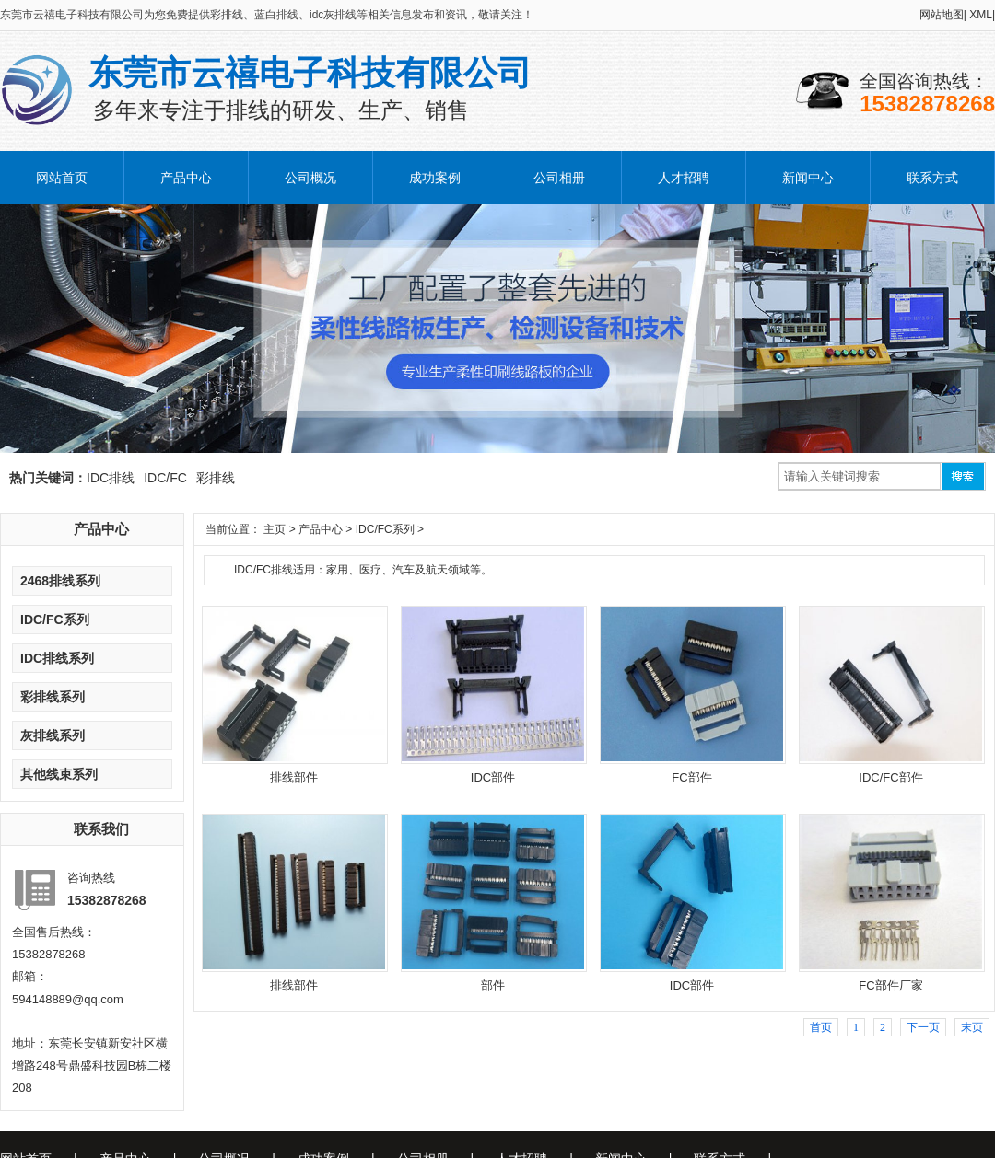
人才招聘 (683, 177)
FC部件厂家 (890, 985)
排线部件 (294, 777)
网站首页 (62, 177)
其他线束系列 (59, 774)
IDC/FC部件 (890, 777)
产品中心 (186, 177)
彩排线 (215, 477)
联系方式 (932, 177)
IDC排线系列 (57, 658)
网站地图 (942, 14)
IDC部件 (493, 777)
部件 (493, 985)
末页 (972, 1027)
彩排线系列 (52, 696)
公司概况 (310, 177)
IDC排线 (111, 477)
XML (982, 14)
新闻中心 (808, 177)
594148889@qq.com (67, 999)
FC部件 (691, 777)
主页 (274, 529)
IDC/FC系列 (54, 619)
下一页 (923, 1027)
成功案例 (435, 177)
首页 (821, 1027)
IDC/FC (165, 477)
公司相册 (559, 177)
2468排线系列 (60, 580)
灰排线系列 (52, 735)
